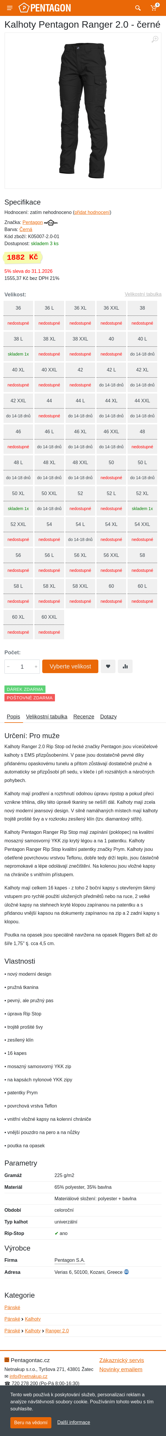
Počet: (12, 652)
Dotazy (108, 717)
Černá (25, 229)
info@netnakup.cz (28, 1376)
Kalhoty (32, 1319)
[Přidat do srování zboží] (125, 666)
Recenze (83, 717)
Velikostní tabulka (143, 294)
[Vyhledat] (137, 8)
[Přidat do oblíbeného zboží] (108, 666)
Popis (13, 717)
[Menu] (9, 8)
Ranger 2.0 (57, 1330)
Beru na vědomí (31, 1422)
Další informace (73, 1422)
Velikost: (15, 295)
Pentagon (32, 222)
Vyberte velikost (70, 666)
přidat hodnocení (92, 212)
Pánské (12, 1307)
